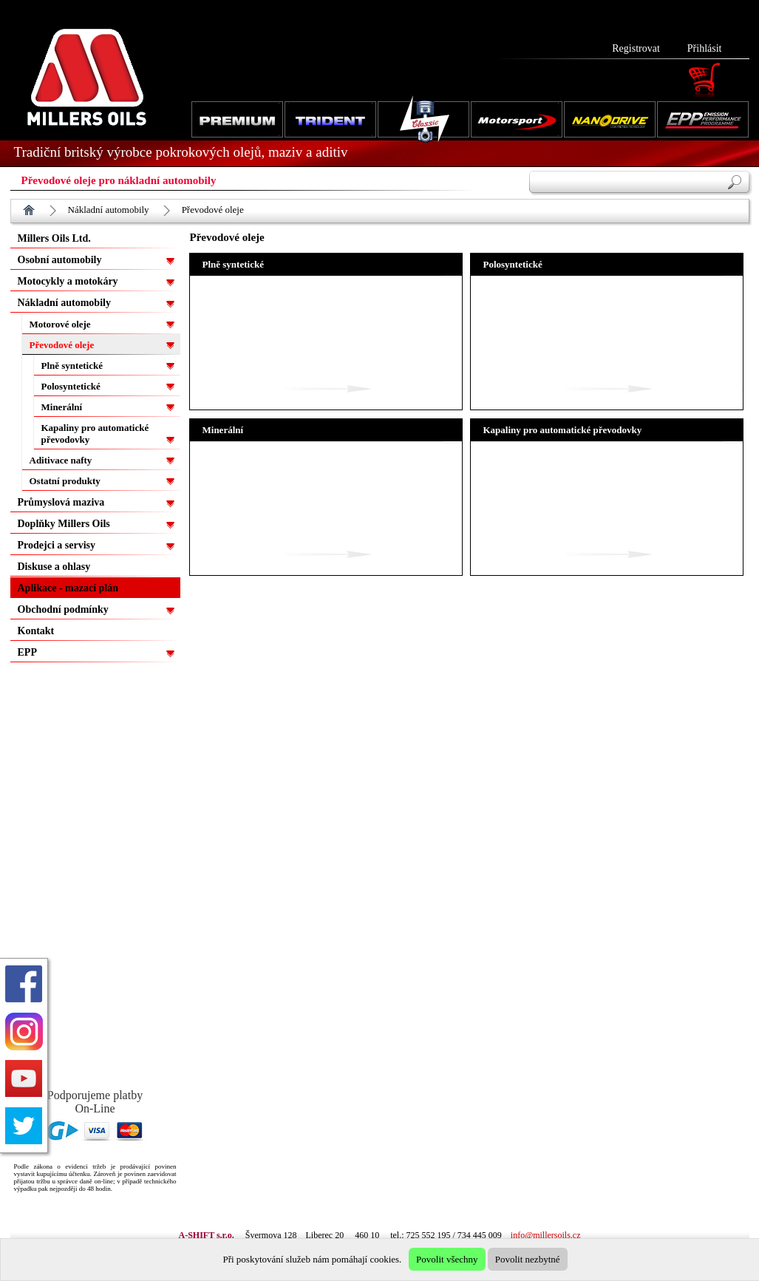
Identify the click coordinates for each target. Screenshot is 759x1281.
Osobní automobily (60, 259)
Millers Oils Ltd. (54, 238)
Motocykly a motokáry (68, 281)
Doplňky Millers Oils (64, 523)
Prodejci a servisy (57, 545)
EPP (27, 652)
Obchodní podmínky (63, 609)
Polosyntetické (71, 386)
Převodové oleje (213, 209)
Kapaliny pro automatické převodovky (95, 433)
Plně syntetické (72, 365)
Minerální (62, 406)
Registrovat (636, 48)
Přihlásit (704, 48)
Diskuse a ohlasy (54, 566)
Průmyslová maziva (61, 502)
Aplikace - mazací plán (68, 588)
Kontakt (36, 630)
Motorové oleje (60, 324)
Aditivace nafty (61, 460)
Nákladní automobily (108, 209)
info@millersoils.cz (546, 1235)
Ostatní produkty (65, 480)
